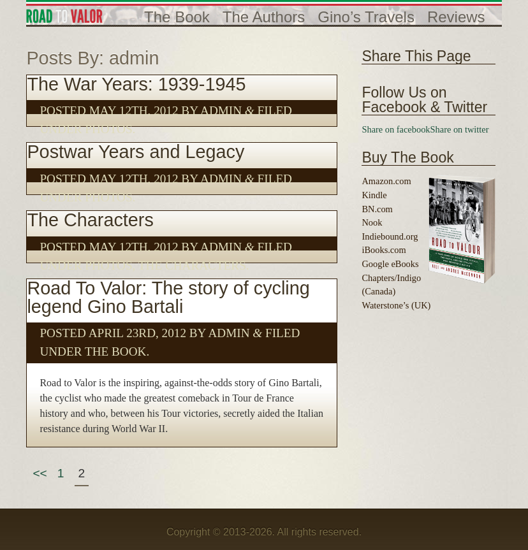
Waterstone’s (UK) (396, 305)
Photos (108, 129)
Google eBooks (390, 264)
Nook (372, 222)
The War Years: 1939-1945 (136, 84)
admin (221, 110)
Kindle (374, 195)
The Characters (90, 220)
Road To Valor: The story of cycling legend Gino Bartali (168, 297)
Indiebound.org (390, 236)
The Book (115, 351)
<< (40, 473)
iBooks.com (384, 250)
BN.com (377, 209)
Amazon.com (386, 181)
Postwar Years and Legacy (135, 151)
